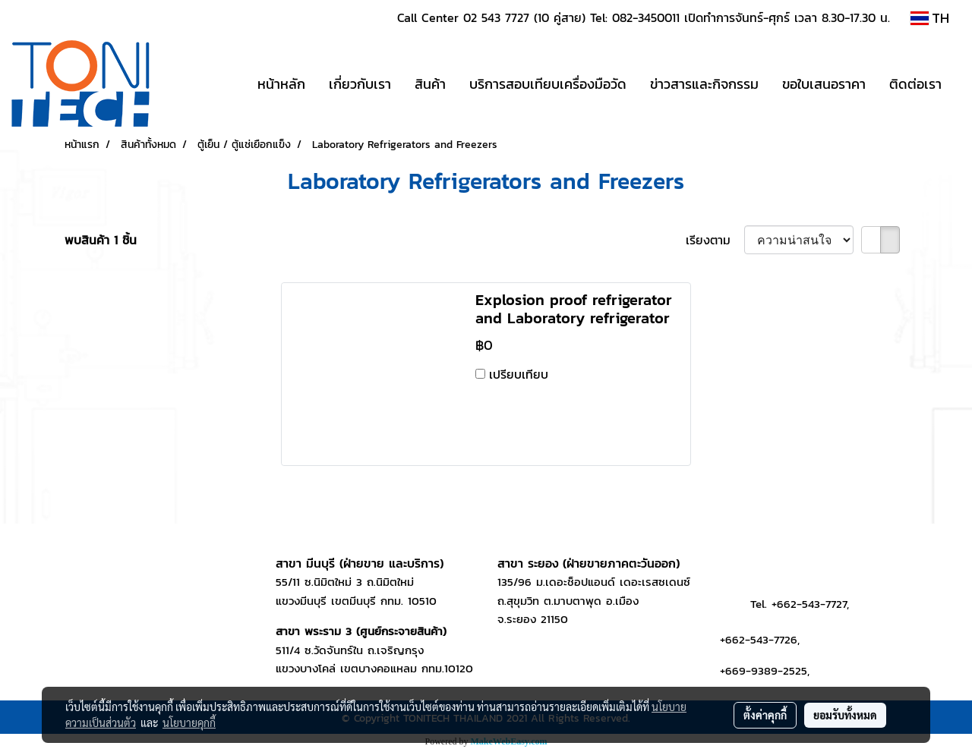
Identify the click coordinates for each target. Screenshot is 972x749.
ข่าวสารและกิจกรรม (704, 84)
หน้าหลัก (281, 84)
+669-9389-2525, (764, 670)
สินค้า (430, 84)
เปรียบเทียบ (518, 374)
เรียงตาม (715, 240)
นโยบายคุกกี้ (189, 722)
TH (929, 18)
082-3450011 (646, 17)
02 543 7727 (496, 17)
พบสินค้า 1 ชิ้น (101, 240)
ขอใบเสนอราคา (824, 84)
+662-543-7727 (809, 603)
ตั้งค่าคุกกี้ (765, 715)
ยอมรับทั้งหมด (845, 715)
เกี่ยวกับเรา (360, 84)
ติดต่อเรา (915, 84)
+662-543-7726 (758, 639)
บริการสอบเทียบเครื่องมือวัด (547, 84)
